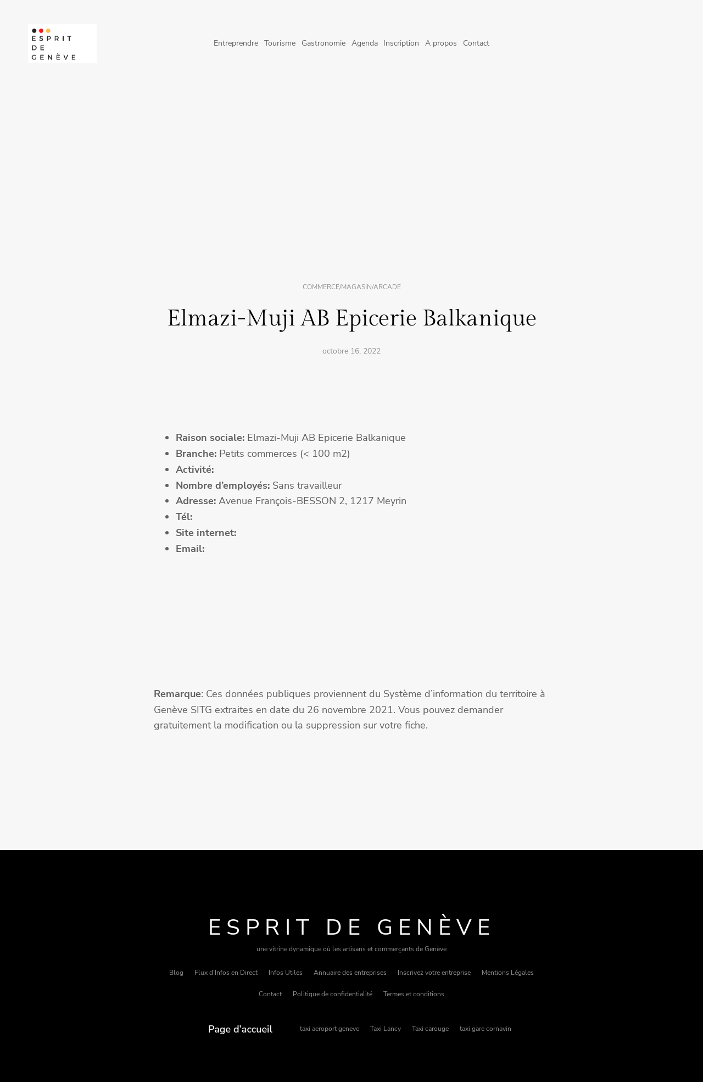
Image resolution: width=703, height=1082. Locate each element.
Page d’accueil (240, 1029)
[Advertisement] (351, 178)
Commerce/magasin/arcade (352, 287)
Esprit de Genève (351, 927)
